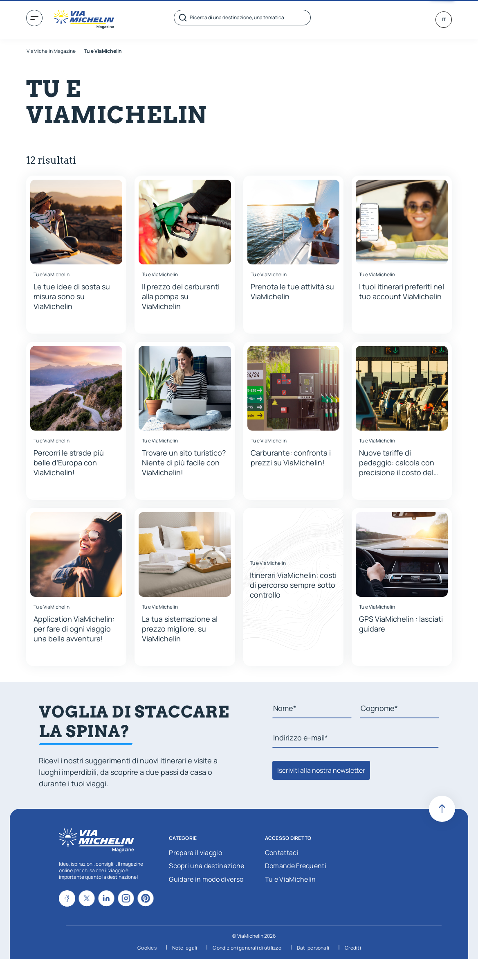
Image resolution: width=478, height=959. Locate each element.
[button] (76, 255)
